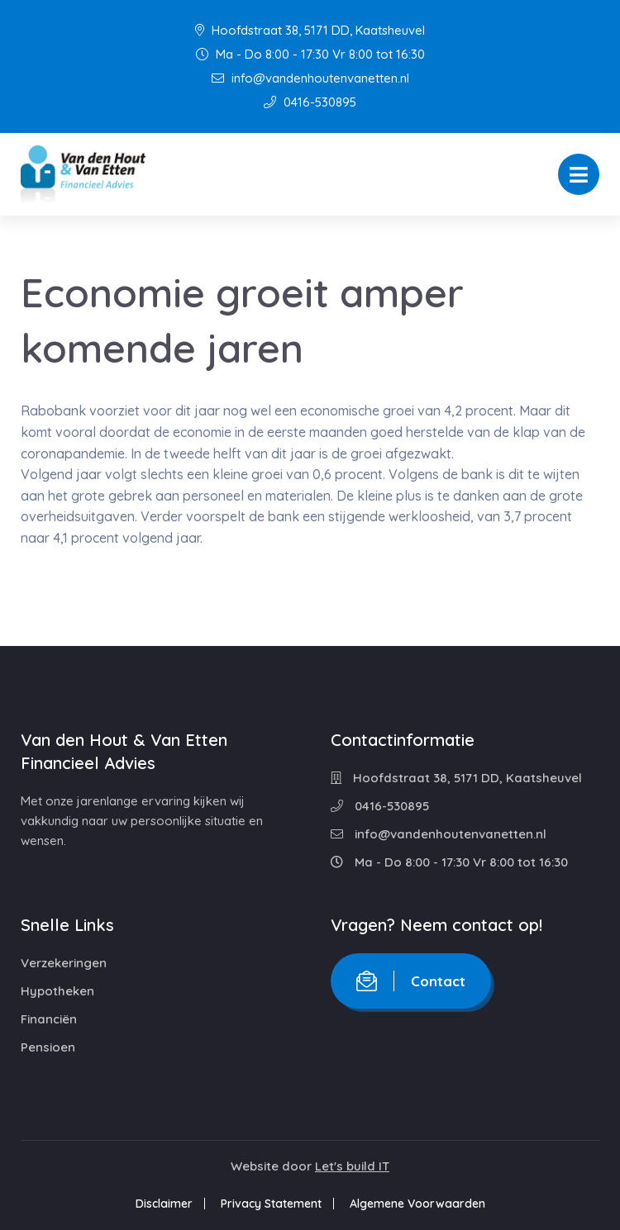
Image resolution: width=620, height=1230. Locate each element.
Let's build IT (352, 1166)
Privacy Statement (271, 1203)
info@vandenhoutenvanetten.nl (310, 78)
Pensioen (48, 1047)
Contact (410, 981)
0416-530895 (310, 102)
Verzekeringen (64, 963)
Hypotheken (57, 991)
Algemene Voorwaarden (417, 1203)
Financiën (49, 1019)
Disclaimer (164, 1203)
